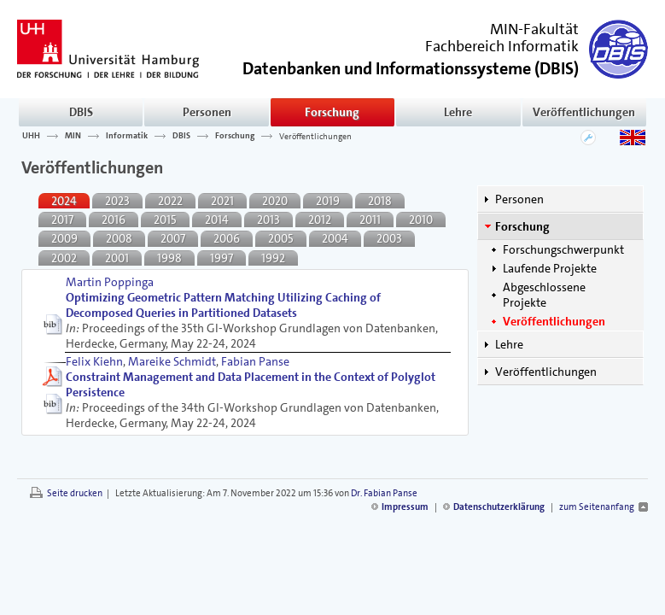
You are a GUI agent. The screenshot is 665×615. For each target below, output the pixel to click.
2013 (268, 219)
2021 (222, 200)
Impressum (405, 507)
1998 (169, 258)
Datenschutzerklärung (499, 507)
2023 (117, 200)
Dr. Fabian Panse (384, 493)
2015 (165, 219)
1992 (273, 258)
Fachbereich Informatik (502, 46)
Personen (207, 112)
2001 (117, 258)
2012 (319, 219)
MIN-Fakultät (534, 29)
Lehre (458, 112)
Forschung (332, 112)
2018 (380, 200)
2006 (226, 238)
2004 (335, 238)
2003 (389, 238)
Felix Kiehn (94, 361)
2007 (172, 238)
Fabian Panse (255, 361)
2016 (113, 219)
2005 (281, 238)
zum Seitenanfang (596, 507)
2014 (217, 219)
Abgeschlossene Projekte (544, 294)
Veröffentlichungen (584, 112)
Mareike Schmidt (172, 361)
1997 (221, 258)
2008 (119, 238)
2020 (275, 200)
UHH (31, 136)
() (410, 67)
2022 (170, 200)
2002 (64, 258)
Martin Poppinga (110, 282)
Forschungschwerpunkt (563, 249)
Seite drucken (74, 493)
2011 (370, 219)
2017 (62, 219)
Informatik (127, 136)
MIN (73, 136)
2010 (421, 219)
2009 (64, 238)
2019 (328, 200)
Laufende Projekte (550, 268)
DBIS (81, 112)
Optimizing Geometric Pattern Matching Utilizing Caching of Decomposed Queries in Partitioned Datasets (223, 305)
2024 (64, 200)
